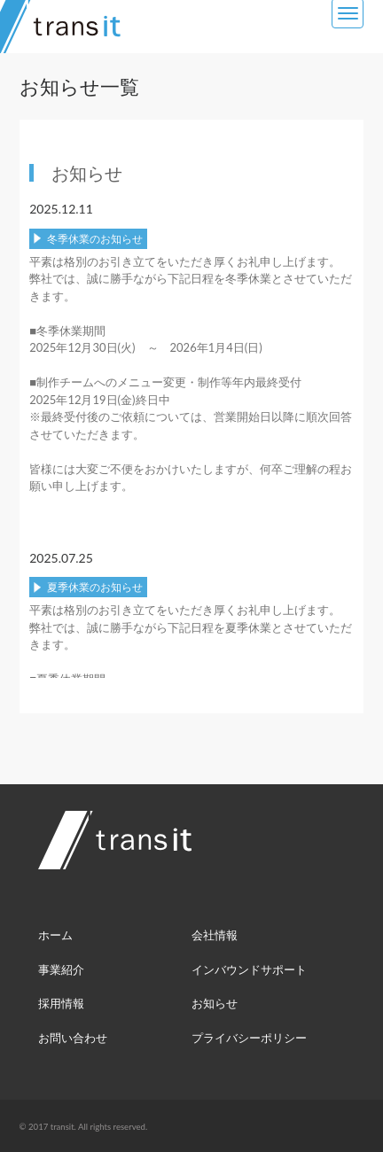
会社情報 (215, 935)
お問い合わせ (72, 1038)
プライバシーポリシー (249, 1038)
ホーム (55, 935)
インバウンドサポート (249, 969)
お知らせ (215, 1003)
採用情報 (61, 1003)
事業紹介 (61, 969)
